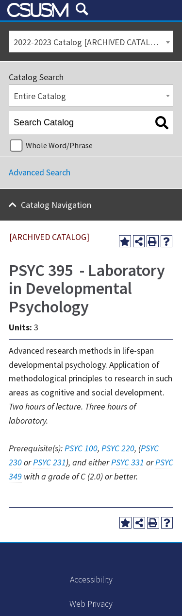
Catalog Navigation (56, 204)
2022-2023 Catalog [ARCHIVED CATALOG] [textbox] (89, 42)
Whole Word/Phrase (59, 145)
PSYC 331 (127, 462)
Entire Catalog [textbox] (40, 96)
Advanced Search (39, 172)
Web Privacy (91, 603)
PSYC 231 (49, 462)
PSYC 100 (81, 448)
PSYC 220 (117, 448)
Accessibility (91, 579)
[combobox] (91, 41)
